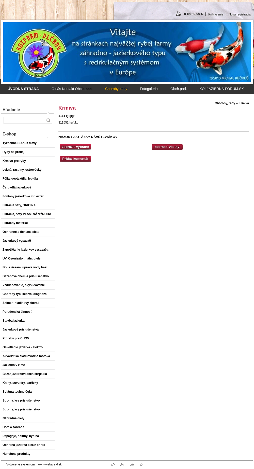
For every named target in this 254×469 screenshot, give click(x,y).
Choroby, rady (116, 89)
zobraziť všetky (167, 147)
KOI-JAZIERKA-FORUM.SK (222, 89)
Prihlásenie (215, 14)
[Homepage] (23, 89)
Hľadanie (11, 110)
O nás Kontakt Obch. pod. (72, 89)
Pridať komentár (75, 159)
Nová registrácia (240, 14)
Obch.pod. (178, 89)
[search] (48, 120)
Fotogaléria (149, 89)
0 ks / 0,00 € (193, 14)
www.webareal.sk (50, 464)
